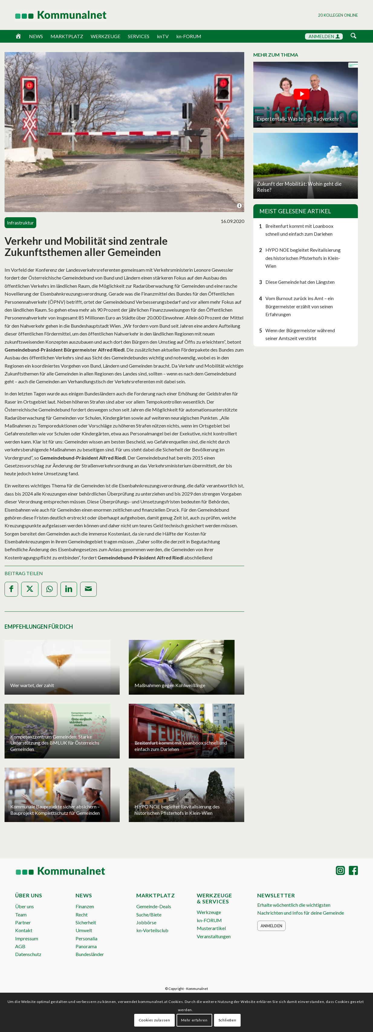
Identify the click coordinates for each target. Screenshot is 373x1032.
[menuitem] (353, 37)
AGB (20, 946)
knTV (163, 36)
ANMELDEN (324, 36)
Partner (23, 922)
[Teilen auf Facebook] (11, 589)
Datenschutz (28, 954)
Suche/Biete (148, 914)
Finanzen (85, 906)
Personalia (86, 938)
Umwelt (84, 930)
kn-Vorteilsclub (152, 930)
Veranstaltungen (214, 936)
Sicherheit (86, 922)
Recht (82, 914)
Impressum (26, 938)
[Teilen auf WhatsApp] (49, 589)
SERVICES (138, 36)
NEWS (36, 36)
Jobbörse (146, 922)
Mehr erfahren (194, 1020)
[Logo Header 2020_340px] (53, 15)
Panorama (86, 946)
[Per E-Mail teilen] (88, 589)
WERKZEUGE (105, 36)
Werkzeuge (209, 912)
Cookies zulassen (154, 1020)
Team (21, 914)
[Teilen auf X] (29, 589)
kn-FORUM (188, 36)
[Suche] (353, 36)
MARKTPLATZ (66, 36)
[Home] (18, 36)
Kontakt (23, 930)
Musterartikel (211, 928)
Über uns (24, 906)
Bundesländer (90, 954)
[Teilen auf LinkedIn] (69, 589)
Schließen (227, 1020)
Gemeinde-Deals (153, 906)
